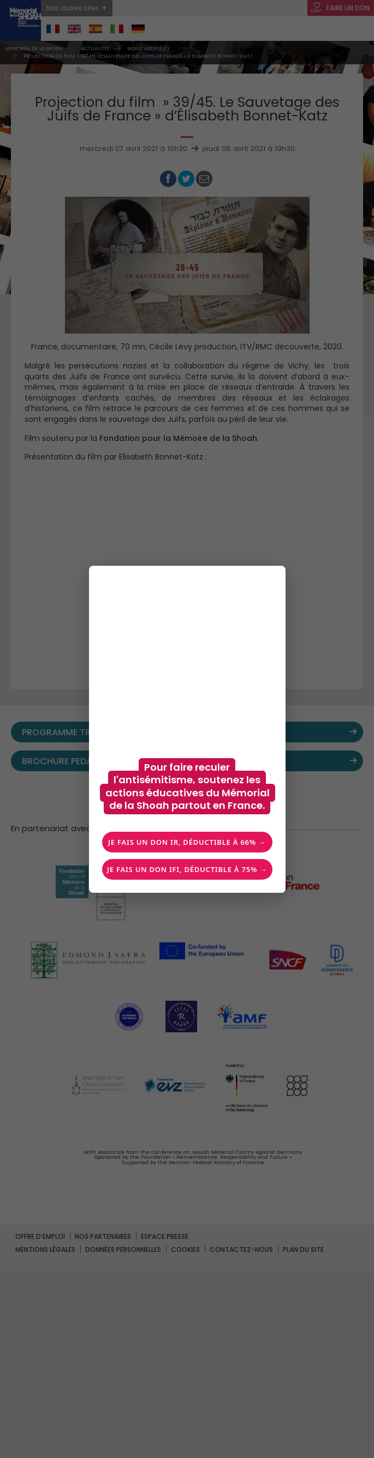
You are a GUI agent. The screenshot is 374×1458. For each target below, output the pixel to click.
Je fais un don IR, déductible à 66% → (187, 842)
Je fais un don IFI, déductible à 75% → (187, 869)
